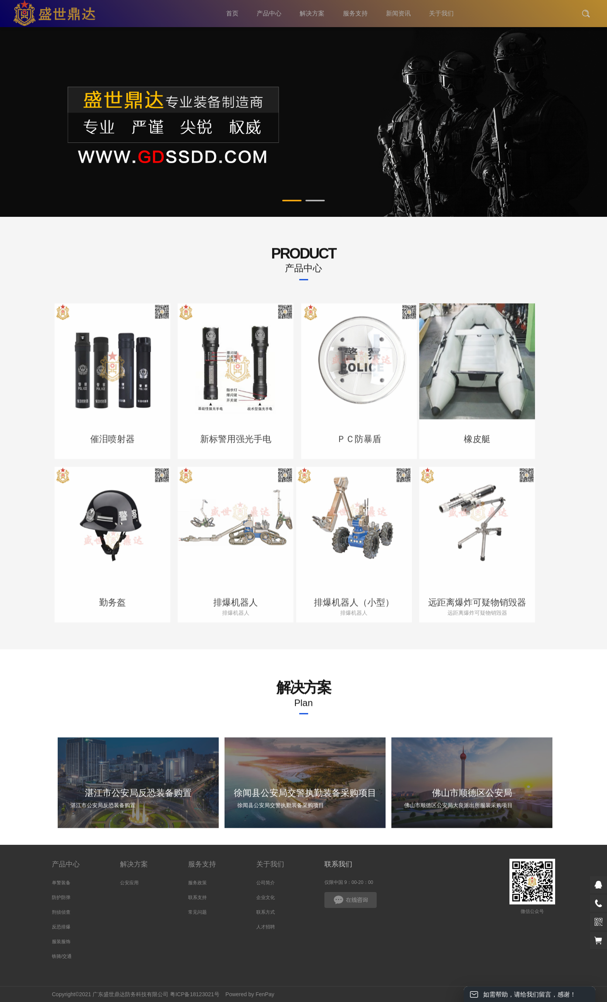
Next (540, 126)
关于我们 (270, 864)
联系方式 (265, 912)
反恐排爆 (61, 927)
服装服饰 (61, 941)
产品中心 (66, 864)
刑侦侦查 (61, 912)
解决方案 (134, 864)
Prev (67, 126)
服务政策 (197, 882)
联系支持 (197, 897)
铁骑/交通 (62, 956)
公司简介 (265, 882)
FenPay (264, 994)
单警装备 (61, 882)
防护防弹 (61, 897)
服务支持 (202, 864)
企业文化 (265, 897)
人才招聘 (265, 927)
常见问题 (197, 912)
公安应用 (129, 882)
